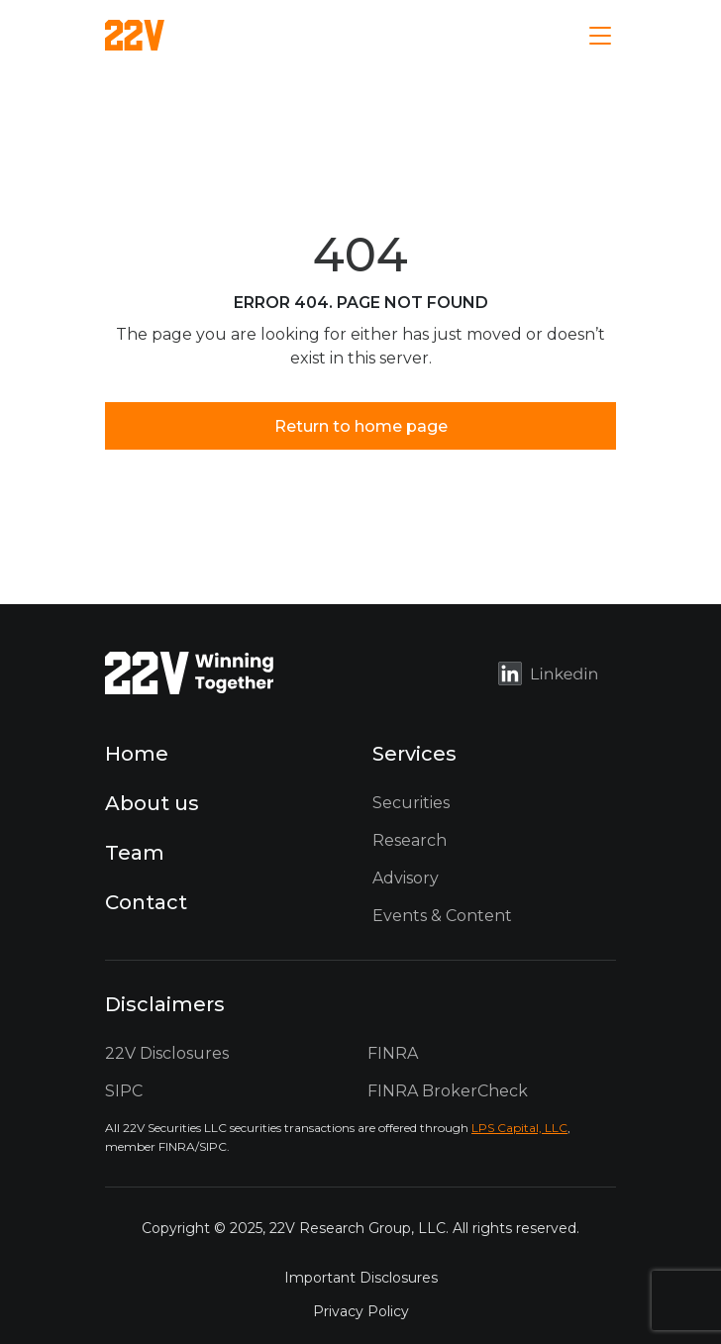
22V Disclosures (167, 1053)
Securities (411, 802)
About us (152, 803)
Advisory (405, 878)
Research (409, 840)
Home (136, 754)
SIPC (124, 1091)
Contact (146, 902)
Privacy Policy (361, 1311)
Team (134, 853)
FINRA (392, 1053)
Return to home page (361, 426)
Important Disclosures (361, 1278)
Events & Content (442, 915)
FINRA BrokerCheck (447, 1091)
